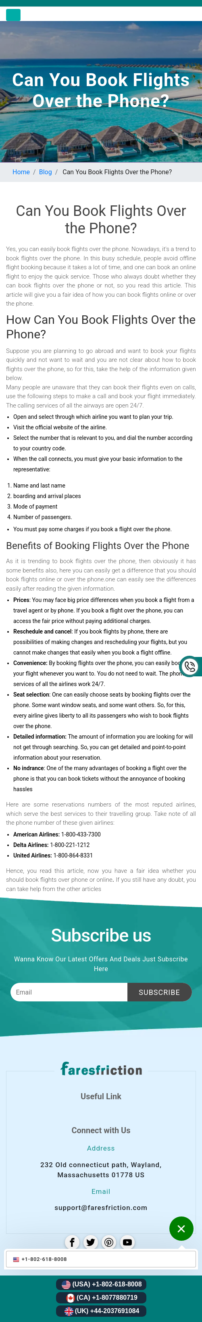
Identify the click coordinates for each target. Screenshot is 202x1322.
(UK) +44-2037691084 (102, 1311)
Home (21, 172)
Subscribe (159, 992)
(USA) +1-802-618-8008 (102, 1284)
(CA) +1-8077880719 (101, 1298)
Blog (45, 172)
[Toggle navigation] (13, 15)
